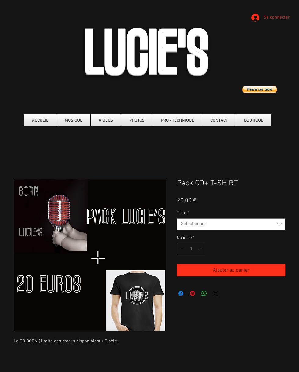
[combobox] (231, 224)
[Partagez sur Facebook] (181, 293)
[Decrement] (182, 248)
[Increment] (200, 248)
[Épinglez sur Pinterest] (192, 293)
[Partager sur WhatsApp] (204, 293)
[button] (259, 89)
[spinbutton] (191, 248)
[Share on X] (215, 293)
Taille (183, 213)
